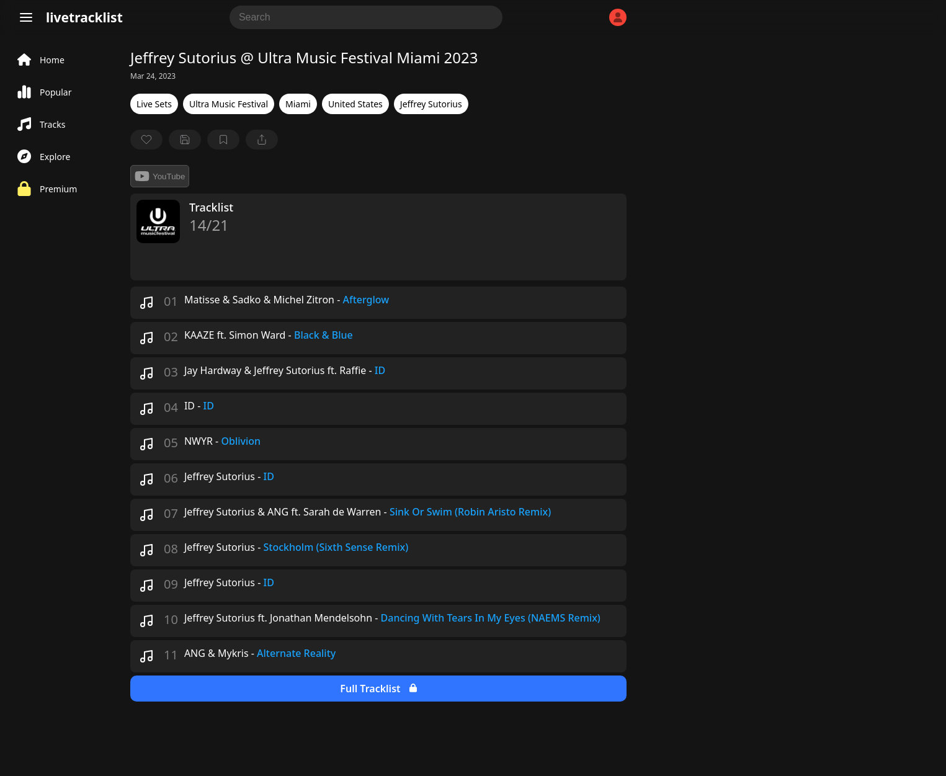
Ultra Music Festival (228, 104)
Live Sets (154, 104)
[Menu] (26, 17)
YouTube (160, 176)
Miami (298, 104)
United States (355, 104)
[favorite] (146, 139)
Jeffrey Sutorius (431, 104)
